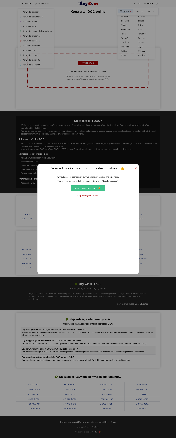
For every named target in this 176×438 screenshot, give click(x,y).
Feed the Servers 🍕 (88, 188)
